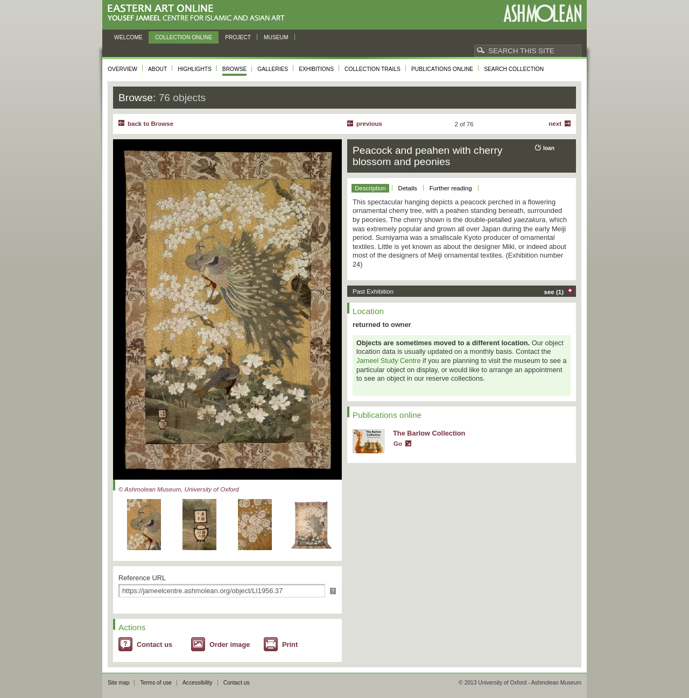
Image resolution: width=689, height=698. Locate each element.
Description (370, 188)
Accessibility (197, 683)
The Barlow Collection (429, 433)
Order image (229, 644)
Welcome (128, 37)
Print (290, 644)
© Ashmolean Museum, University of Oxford (178, 489)
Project (238, 37)
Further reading (451, 188)
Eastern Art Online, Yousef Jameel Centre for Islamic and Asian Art (199, 13)
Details (407, 188)
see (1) (554, 292)
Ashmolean (542, 13)
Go (397, 443)
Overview (122, 69)
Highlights (195, 69)
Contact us (154, 644)
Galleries (272, 69)
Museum (276, 37)
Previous (369, 123)
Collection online (183, 37)
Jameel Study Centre (388, 361)
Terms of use (156, 683)
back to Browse (150, 123)
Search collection (514, 69)
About (157, 69)
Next (555, 123)
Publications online (442, 69)
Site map (118, 683)
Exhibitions (316, 69)
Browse (234, 69)
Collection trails (372, 69)
